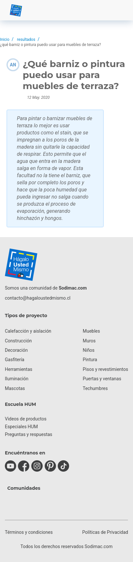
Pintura (90, 359)
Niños (88, 350)
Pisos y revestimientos (105, 369)
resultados (26, 39)
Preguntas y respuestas (28, 434)
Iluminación (16, 378)
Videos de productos (25, 418)
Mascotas (15, 388)
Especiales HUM (21, 426)
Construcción (18, 340)
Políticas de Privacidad (105, 532)
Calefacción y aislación (28, 331)
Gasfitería (14, 359)
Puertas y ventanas (102, 378)
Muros (89, 340)
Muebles (91, 331)
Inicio (4, 39)
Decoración (16, 350)
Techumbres (95, 388)
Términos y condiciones (29, 532)
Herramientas (18, 369)
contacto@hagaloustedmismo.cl (37, 298)
